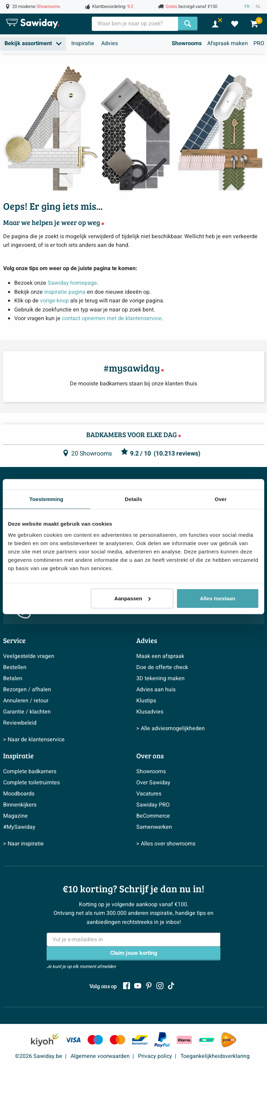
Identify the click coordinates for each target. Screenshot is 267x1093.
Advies (109, 43)
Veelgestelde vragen (28, 656)
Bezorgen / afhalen (27, 689)
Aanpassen (132, 598)
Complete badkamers (29, 771)
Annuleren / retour (25, 700)
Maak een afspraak (160, 656)
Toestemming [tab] (47, 499)
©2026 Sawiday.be (38, 1056)
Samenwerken (154, 827)
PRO (258, 43)
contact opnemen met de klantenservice (112, 318)
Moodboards (18, 794)
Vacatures (148, 794)
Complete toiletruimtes (31, 782)
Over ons (150, 755)
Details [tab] (133, 499)
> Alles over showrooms (165, 844)
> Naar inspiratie (23, 844)
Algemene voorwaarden (100, 1056)
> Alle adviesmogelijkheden (170, 728)
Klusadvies (149, 712)
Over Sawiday (153, 782)
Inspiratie (82, 43)
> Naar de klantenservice (34, 739)
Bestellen (14, 667)
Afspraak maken (227, 43)
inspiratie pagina (65, 292)
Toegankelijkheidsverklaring (215, 1056)
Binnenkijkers (20, 805)
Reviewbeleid (20, 723)
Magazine (15, 816)
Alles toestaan (217, 598)
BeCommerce (153, 816)
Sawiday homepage (72, 283)
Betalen (12, 678)
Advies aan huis (156, 689)
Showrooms (187, 43)
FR (247, 6)
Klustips (146, 700)
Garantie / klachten (27, 712)
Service (14, 640)
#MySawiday (19, 827)
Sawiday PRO (153, 805)
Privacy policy (155, 1056)
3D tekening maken (160, 678)
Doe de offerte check (162, 667)
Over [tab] (221, 499)
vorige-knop (54, 301)
